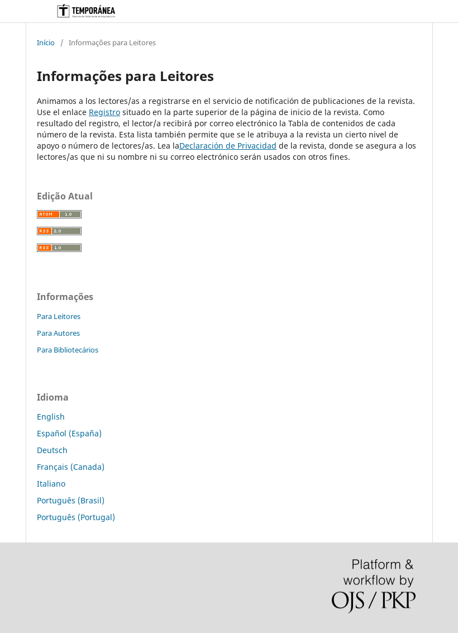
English (51, 416)
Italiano (51, 483)
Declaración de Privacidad (227, 145)
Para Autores (58, 333)
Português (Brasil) (70, 500)
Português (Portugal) (76, 517)
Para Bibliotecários (67, 350)
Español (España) (69, 433)
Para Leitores (58, 316)
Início (46, 42)
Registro (104, 112)
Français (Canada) (70, 466)
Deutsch (52, 450)
